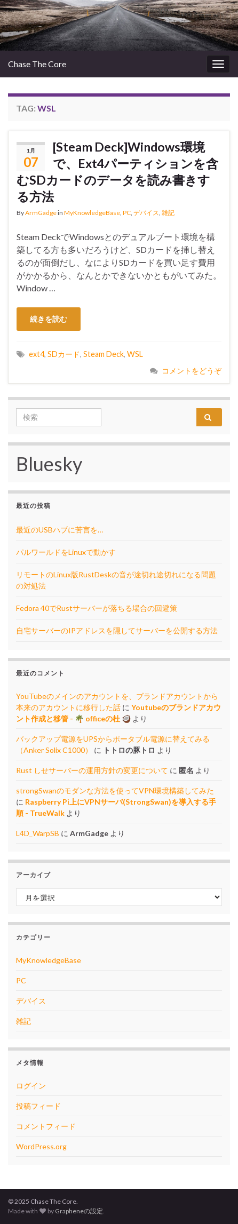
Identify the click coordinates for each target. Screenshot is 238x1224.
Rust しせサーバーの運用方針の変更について (92, 770)
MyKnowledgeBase (92, 213)
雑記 (168, 213)
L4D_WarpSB (37, 833)
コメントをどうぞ (191, 370)
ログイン (31, 1085)
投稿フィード (38, 1105)
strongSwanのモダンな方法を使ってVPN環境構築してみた (115, 790)
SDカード (63, 354)
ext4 (36, 354)
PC (127, 213)
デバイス (146, 213)
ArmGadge (41, 213)
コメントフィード (46, 1126)
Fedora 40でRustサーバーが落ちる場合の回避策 (96, 608)
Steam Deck (103, 354)
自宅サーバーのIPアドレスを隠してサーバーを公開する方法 (117, 630)
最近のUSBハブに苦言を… (59, 529)
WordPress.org (41, 1146)
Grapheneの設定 (79, 1211)
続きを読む (48, 318)
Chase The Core (37, 64)
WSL (135, 354)
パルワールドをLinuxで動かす (66, 552)
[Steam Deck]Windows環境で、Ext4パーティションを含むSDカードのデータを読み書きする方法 (117, 171)
